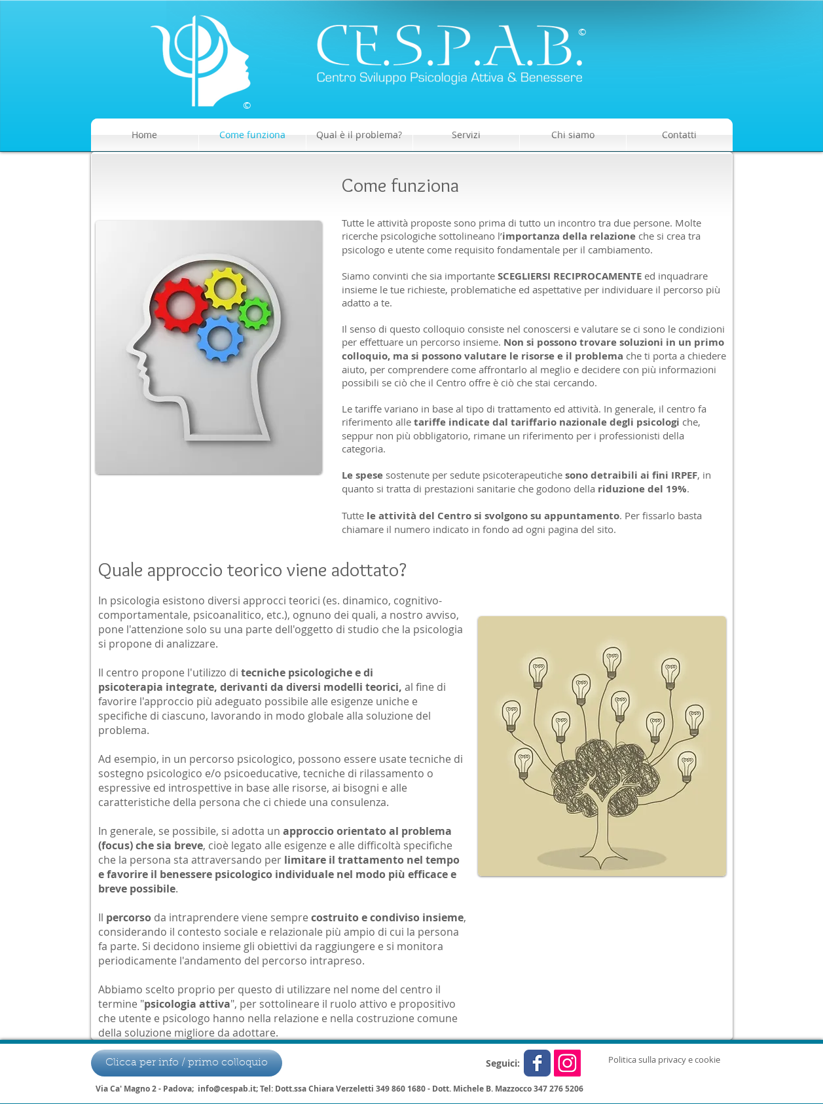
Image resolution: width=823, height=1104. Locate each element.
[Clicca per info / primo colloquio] (186, 1063)
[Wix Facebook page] (537, 1063)
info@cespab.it (227, 1088)
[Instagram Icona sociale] (567, 1063)
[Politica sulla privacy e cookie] (664, 1059)
